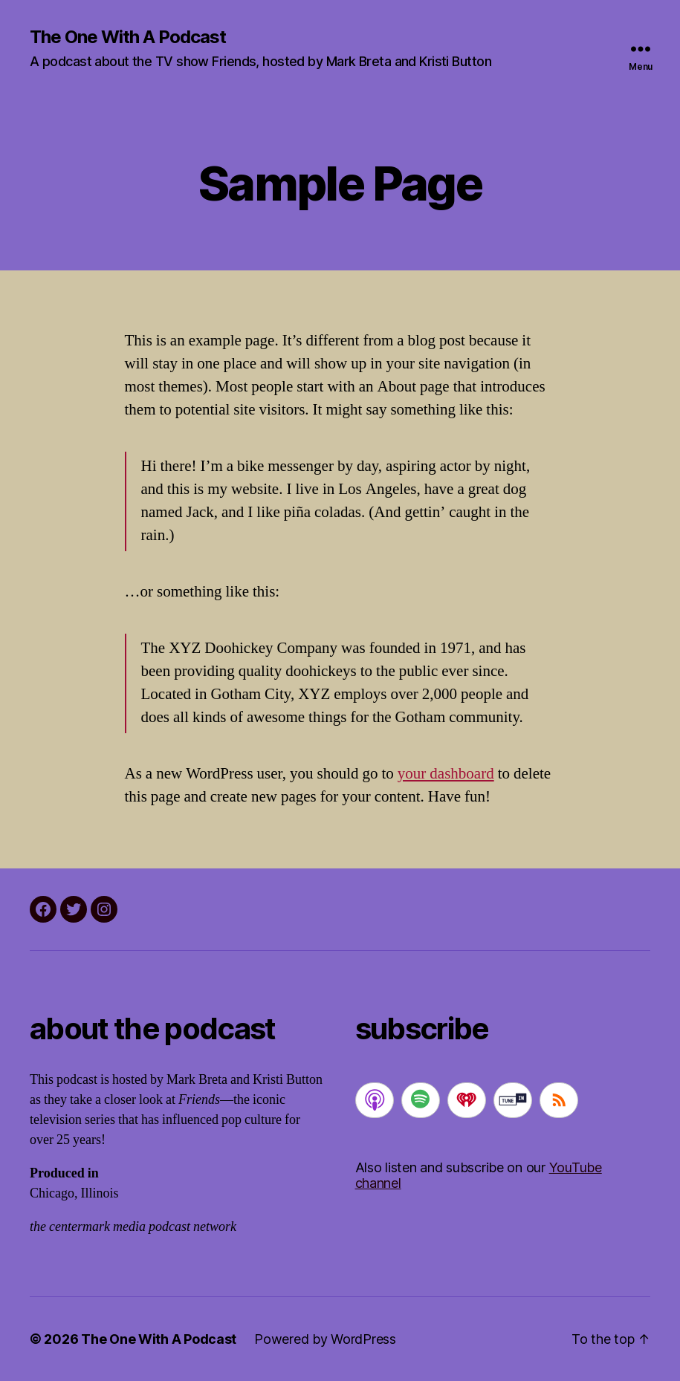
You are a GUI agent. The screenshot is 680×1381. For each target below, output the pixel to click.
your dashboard (446, 774)
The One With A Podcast (128, 37)
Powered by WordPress (325, 1339)
